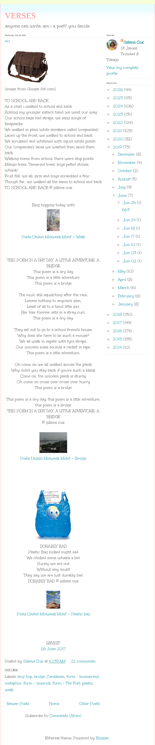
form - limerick (37, 683)
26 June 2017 (53, 648)
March (124, 287)
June (123, 195)
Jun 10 (130, 244)
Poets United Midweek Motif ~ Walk (53, 236)
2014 (118, 347)
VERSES (20, 15)
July (122, 187)
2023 (118, 114)
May (122, 271)
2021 (118, 130)
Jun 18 (129, 228)
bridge (39, 676)
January (126, 304)
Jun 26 (130, 202)
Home (54, 703)
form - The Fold (66, 683)
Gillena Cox (134, 42)
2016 (118, 330)
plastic (87, 683)
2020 (119, 138)
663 (7, 41)
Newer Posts (18, 703)
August (125, 178)
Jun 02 (130, 261)
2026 (118, 89)
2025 (118, 97)
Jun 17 (129, 236)
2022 (118, 122)
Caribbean (55, 676)
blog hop (24, 676)
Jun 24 (130, 219)
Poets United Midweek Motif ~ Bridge (53, 458)
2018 (118, 314)
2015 (118, 339)
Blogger (102, 737)
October (125, 170)
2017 (118, 322)
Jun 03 (130, 252)
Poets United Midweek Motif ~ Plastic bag (53, 613)
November (127, 162)
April (122, 279)
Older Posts (89, 703)
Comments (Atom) (65, 715)
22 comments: (83, 661)
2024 (118, 106)
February (126, 295)
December (127, 154)
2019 (118, 147)
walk (9, 689)
